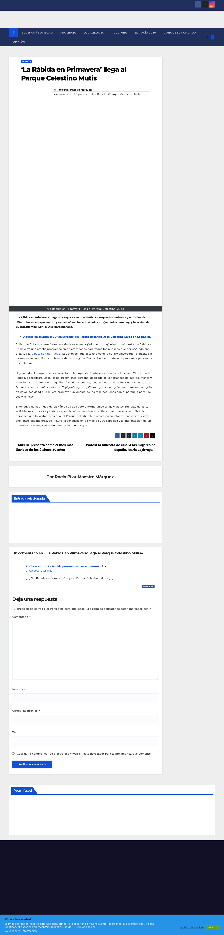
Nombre (19, 689)
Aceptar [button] (213, 927)
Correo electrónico (26, 710)
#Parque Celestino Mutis (124, 94)
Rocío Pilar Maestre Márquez (74, 89)
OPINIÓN (19, 41)
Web (15, 732)
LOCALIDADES (94, 32)
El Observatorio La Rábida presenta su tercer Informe (62, 566)
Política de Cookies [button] (192, 927)
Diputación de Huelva (45, 353)
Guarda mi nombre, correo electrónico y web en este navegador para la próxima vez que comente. (84, 753)
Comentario (21, 616)
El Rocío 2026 (145, 32)
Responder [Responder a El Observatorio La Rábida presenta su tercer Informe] (148, 586)
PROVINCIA (68, 32)
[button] (207, 37)
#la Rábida (99, 94)
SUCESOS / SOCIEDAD (37, 32)
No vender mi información (20, 931)
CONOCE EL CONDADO (180, 32)
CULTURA (120, 32)
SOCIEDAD (26, 62)
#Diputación (82, 94)
